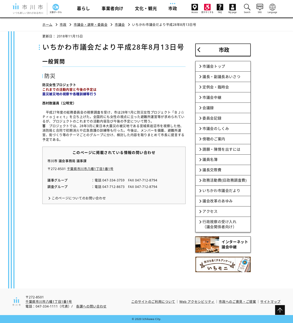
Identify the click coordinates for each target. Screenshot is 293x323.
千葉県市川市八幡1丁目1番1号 (90, 169)
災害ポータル (56, 9)
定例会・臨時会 (215, 87)
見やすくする (207, 9)
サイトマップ (270, 301)
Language (272, 8)
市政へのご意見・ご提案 (237, 301)
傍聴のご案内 (213, 138)
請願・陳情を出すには (221, 149)
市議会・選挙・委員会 (90, 24)
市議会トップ (213, 66)
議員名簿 (210, 159)
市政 (172, 8)
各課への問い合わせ (91, 306)
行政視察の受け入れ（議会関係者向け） (219, 224)
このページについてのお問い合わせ (79, 198)
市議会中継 (211, 97)
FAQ (220, 9)
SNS (260, 8)
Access (195, 9)
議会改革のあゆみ (217, 201)
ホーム (47, 24)
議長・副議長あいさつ (221, 76)
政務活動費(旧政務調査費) (224, 180)
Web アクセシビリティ (197, 301)
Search (247, 8)
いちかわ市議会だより (221, 190)
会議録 (208, 107)
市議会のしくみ (215, 128)
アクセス (210, 211)
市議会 (120, 24)
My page (232, 9)
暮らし (83, 8)
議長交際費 (211, 169)
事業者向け (113, 8)
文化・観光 (146, 8)
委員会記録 (211, 118)
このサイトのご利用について (153, 301)
